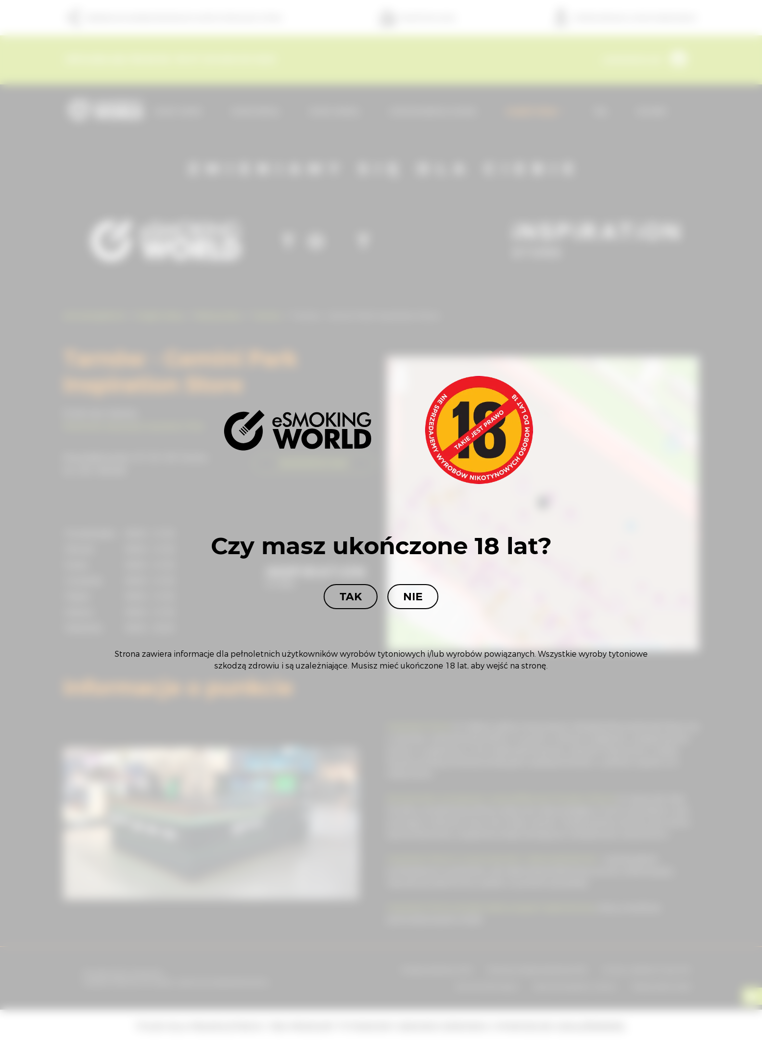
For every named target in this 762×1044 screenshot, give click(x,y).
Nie (413, 596)
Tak (350, 596)
